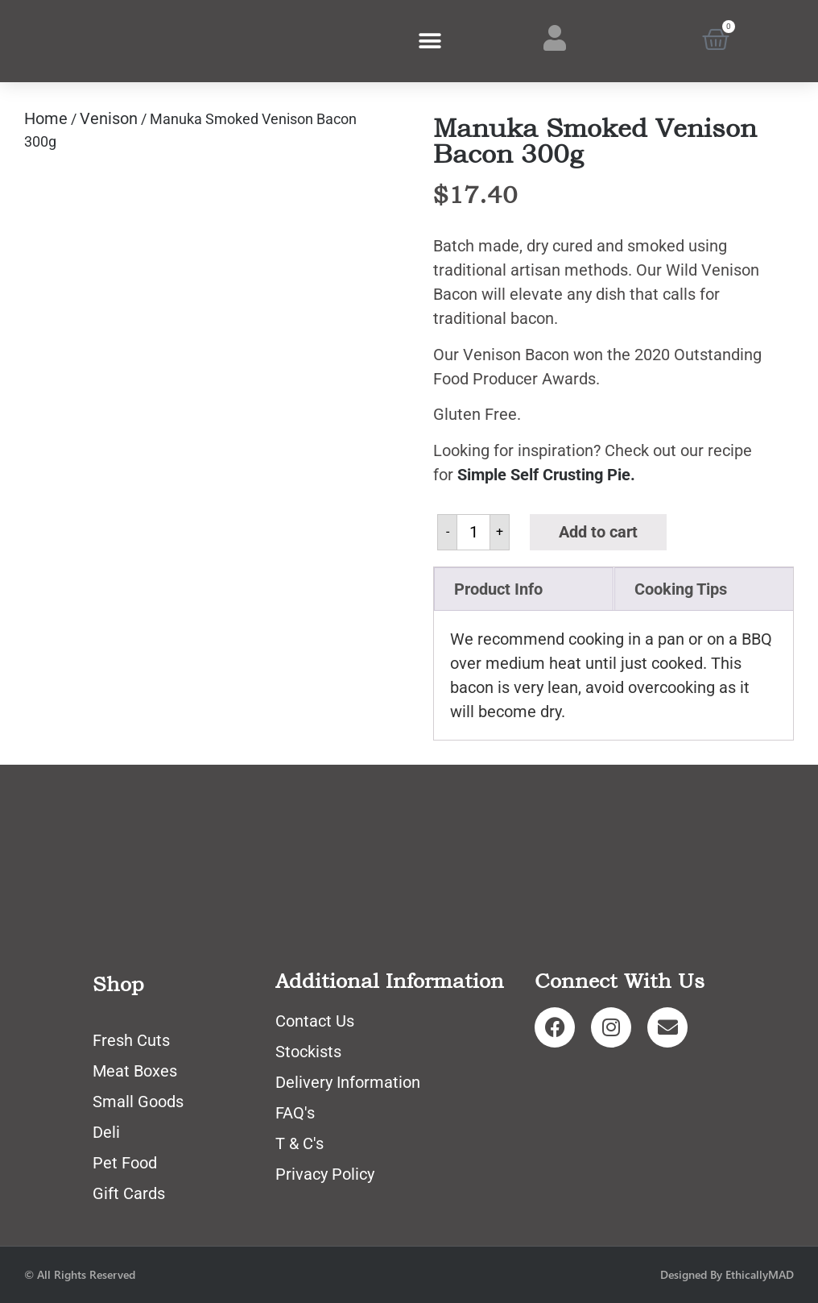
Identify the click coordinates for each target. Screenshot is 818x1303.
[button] (430, 41)
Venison (109, 118)
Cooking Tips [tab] (680, 589)
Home (46, 118)
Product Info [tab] (498, 589)
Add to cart (598, 532)
